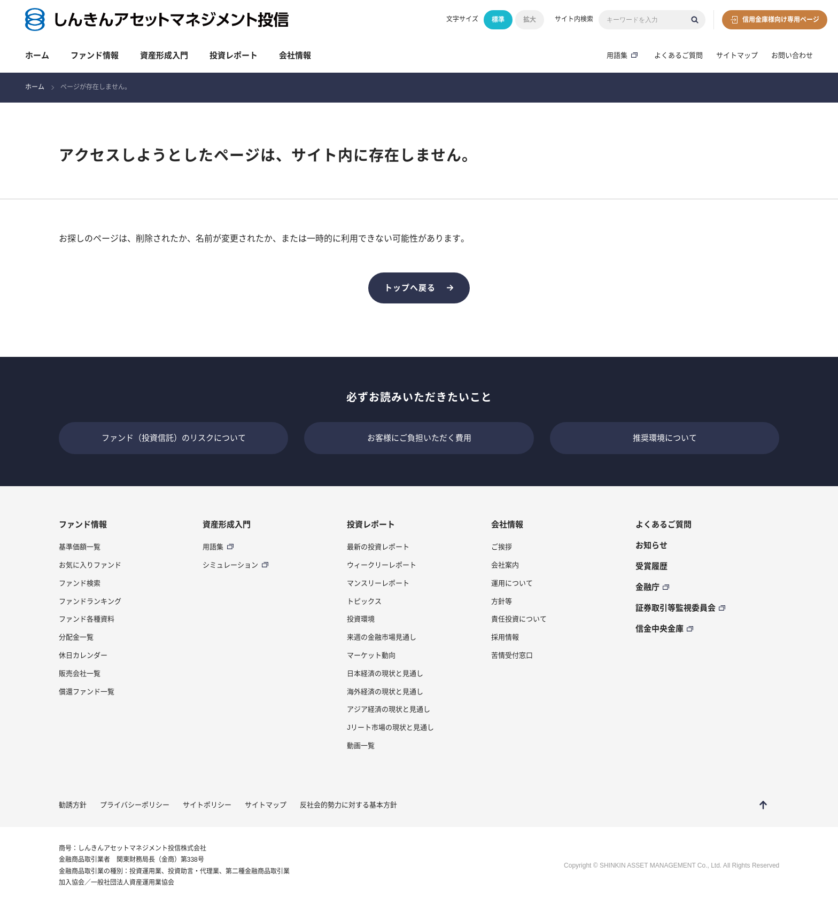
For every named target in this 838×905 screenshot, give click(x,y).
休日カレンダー (83, 655)
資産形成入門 (164, 55)
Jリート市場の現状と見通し (390, 727)
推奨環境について (665, 437)
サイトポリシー (207, 805)
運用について (512, 583)
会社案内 (505, 565)
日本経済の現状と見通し (385, 673)
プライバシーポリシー (134, 805)
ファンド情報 (95, 55)
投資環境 (361, 619)
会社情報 (295, 55)
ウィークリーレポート (381, 565)
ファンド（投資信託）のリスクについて (174, 437)
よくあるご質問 (678, 55)
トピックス (364, 601)
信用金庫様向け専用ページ (780, 20)
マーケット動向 (371, 655)
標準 (498, 20)
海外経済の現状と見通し (385, 692)
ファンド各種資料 (86, 619)
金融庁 (647, 586)
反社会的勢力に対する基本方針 (348, 805)
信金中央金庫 (659, 628)
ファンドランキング (90, 601)
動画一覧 (361, 746)
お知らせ (651, 545)
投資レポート (234, 55)
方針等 (501, 601)
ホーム (37, 55)
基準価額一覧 (79, 547)
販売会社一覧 (79, 673)
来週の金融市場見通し (381, 637)
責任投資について (519, 619)
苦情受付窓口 (512, 655)
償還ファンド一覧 (86, 692)
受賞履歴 (651, 566)
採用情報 (505, 637)
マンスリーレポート (378, 583)
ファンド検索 (79, 583)
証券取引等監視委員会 (675, 607)
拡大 (529, 20)
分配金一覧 (76, 637)
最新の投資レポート (378, 547)
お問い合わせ (792, 55)
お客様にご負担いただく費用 (419, 437)
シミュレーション (230, 565)
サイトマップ (737, 55)
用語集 (617, 55)
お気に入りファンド (90, 565)
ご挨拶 (501, 547)
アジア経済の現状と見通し (388, 709)
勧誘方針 (73, 805)
